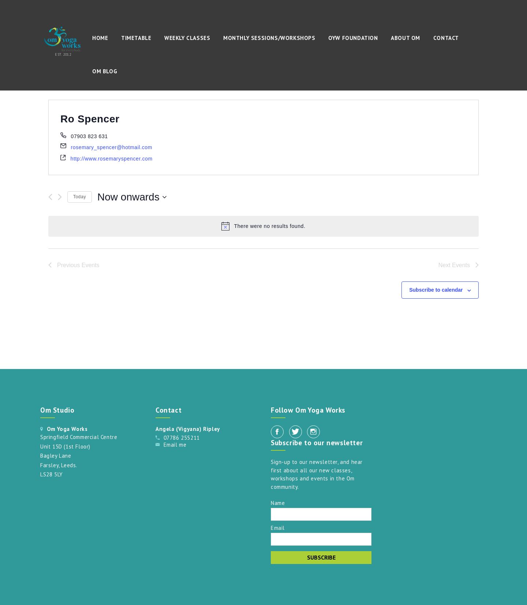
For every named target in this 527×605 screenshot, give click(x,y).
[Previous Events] (50, 196)
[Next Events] (60, 196)
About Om (405, 37)
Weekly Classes (187, 37)
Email (278, 527)
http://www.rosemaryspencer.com (112, 159)
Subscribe (321, 557)
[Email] (321, 539)
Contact (446, 37)
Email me (175, 444)
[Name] (321, 514)
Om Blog (104, 71)
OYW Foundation (353, 37)
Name (278, 502)
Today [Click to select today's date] (79, 196)
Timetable (136, 37)
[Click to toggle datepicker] (132, 197)
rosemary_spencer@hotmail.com (111, 147)
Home (100, 37)
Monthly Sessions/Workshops (269, 37)
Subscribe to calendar (436, 290)
